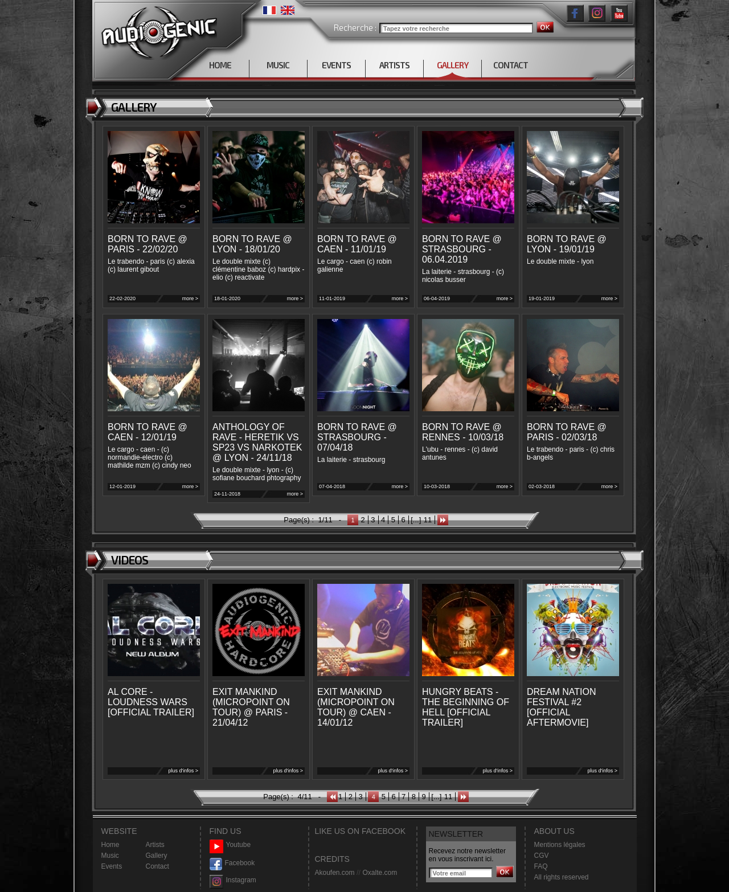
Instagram (233, 880)
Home (110, 845)
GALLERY (452, 65)
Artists (155, 845)
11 (428, 519)
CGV (541, 856)
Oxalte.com (379, 873)
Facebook (232, 863)
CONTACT (510, 65)
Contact (157, 866)
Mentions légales (559, 845)
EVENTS (336, 65)
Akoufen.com (335, 873)
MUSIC (278, 65)
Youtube (230, 845)
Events (111, 866)
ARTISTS (394, 65)
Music (110, 856)
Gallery (156, 856)
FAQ (541, 866)
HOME (220, 65)
